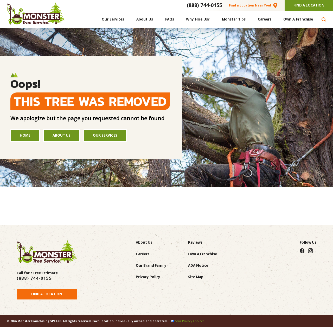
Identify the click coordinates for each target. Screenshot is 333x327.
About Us (62, 135)
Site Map (195, 277)
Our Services (105, 135)
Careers (142, 254)
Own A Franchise (202, 254)
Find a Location (46, 294)
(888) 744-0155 (204, 5)
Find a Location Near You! (250, 5)
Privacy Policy (148, 277)
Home (25, 135)
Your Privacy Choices (189, 321)
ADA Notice (198, 265)
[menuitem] (113, 19)
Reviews (195, 242)
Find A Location (308, 5)
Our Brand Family (151, 265)
